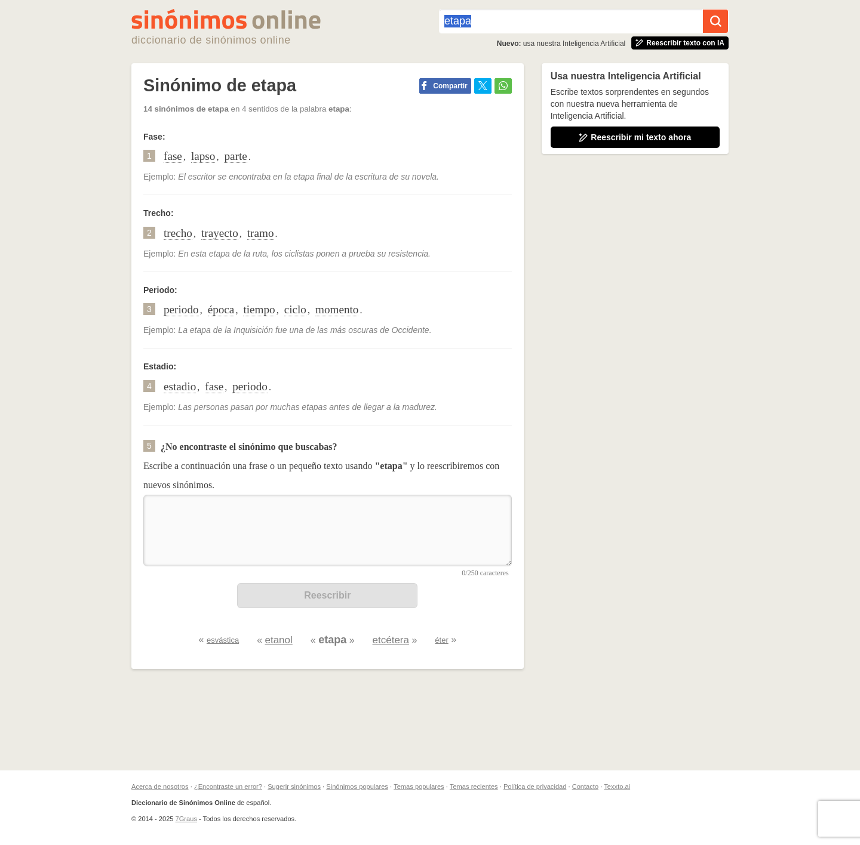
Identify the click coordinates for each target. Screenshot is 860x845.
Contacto (585, 786)
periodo (181, 309)
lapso (203, 156)
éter (441, 640)
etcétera (391, 640)
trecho (178, 233)
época (221, 309)
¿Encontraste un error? (228, 786)
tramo (260, 233)
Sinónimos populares (357, 786)
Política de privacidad (534, 786)
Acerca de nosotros (160, 786)
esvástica (223, 640)
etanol (278, 640)
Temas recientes (474, 786)
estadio (180, 386)
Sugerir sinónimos (294, 786)
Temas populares (419, 786)
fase (173, 156)
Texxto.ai (617, 786)
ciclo (295, 309)
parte (235, 156)
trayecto (219, 233)
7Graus (186, 818)
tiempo (259, 309)
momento (336, 309)
